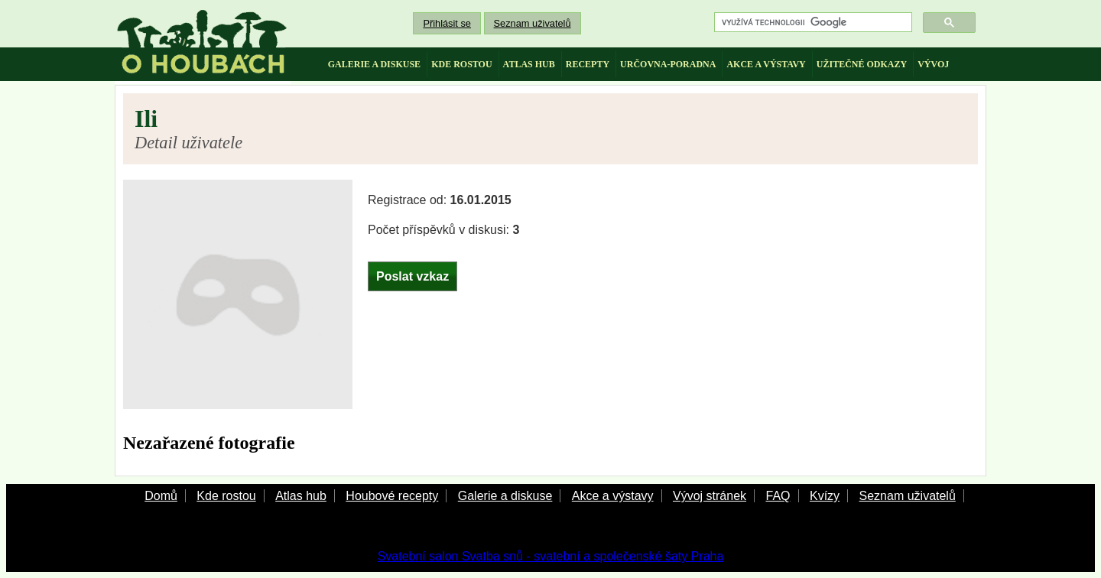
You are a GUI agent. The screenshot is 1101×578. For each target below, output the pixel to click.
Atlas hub (300, 495)
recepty (587, 64)
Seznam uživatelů (532, 23)
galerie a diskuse (374, 64)
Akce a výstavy (613, 495)
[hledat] (811, 22)
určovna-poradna (668, 64)
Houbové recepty (392, 495)
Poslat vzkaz (412, 276)
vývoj (933, 64)
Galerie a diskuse (505, 495)
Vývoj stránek (709, 495)
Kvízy (825, 495)
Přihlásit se (447, 23)
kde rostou (461, 64)
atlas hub (529, 64)
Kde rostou (225, 495)
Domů (161, 495)
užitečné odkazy (862, 64)
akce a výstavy (765, 64)
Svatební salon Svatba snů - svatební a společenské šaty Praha (551, 556)
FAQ (777, 495)
